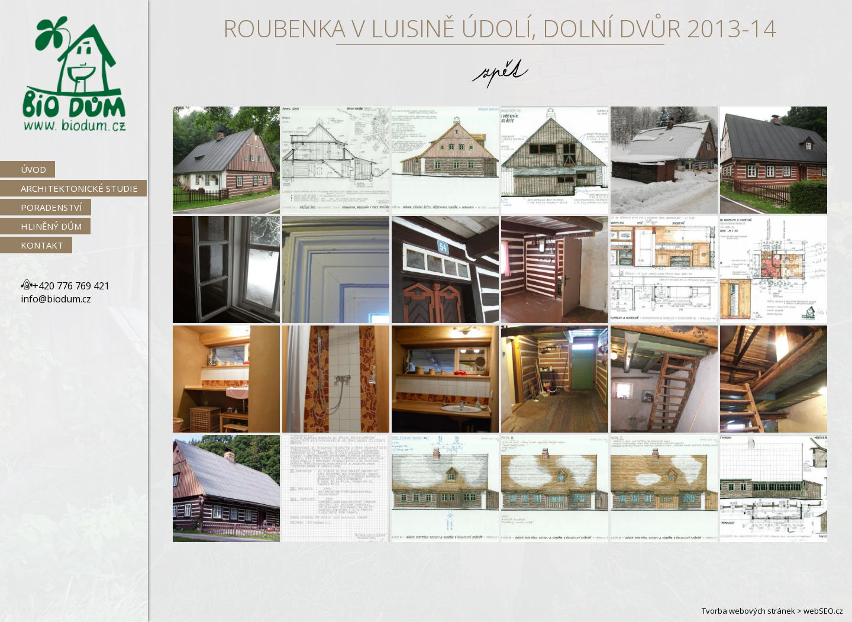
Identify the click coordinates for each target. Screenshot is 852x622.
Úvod (33, 169)
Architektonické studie (79, 188)
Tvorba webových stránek (748, 610)
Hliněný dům (51, 226)
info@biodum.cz (56, 298)
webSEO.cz (823, 610)
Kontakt (42, 245)
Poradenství (51, 207)
